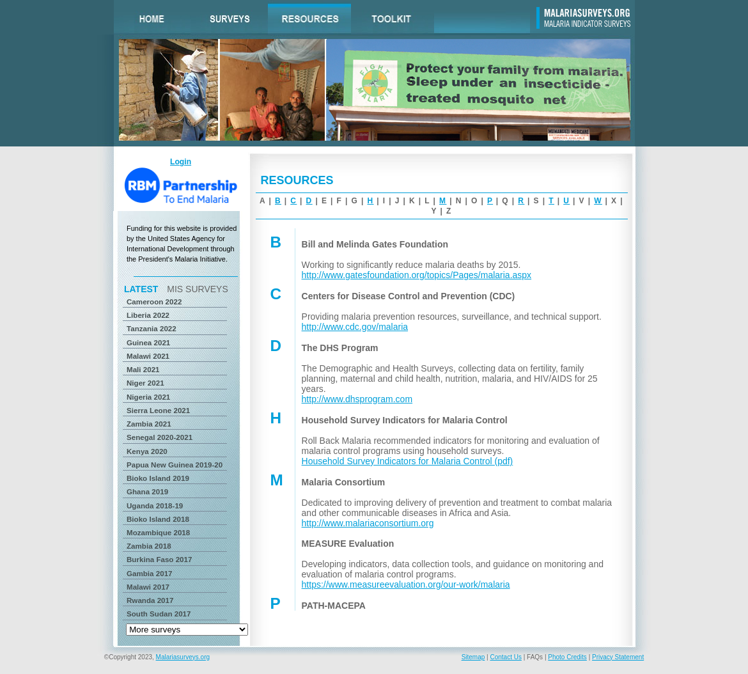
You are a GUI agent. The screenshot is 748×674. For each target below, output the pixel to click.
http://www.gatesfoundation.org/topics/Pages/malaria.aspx (417, 275)
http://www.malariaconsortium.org (368, 523)
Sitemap (473, 657)
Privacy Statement (618, 657)
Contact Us (505, 657)
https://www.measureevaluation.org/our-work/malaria (406, 584)
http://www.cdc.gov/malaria (355, 327)
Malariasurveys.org (183, 657)
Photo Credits (567, 657)
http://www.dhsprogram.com (357, 399)
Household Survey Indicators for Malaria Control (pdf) (407, 461)
